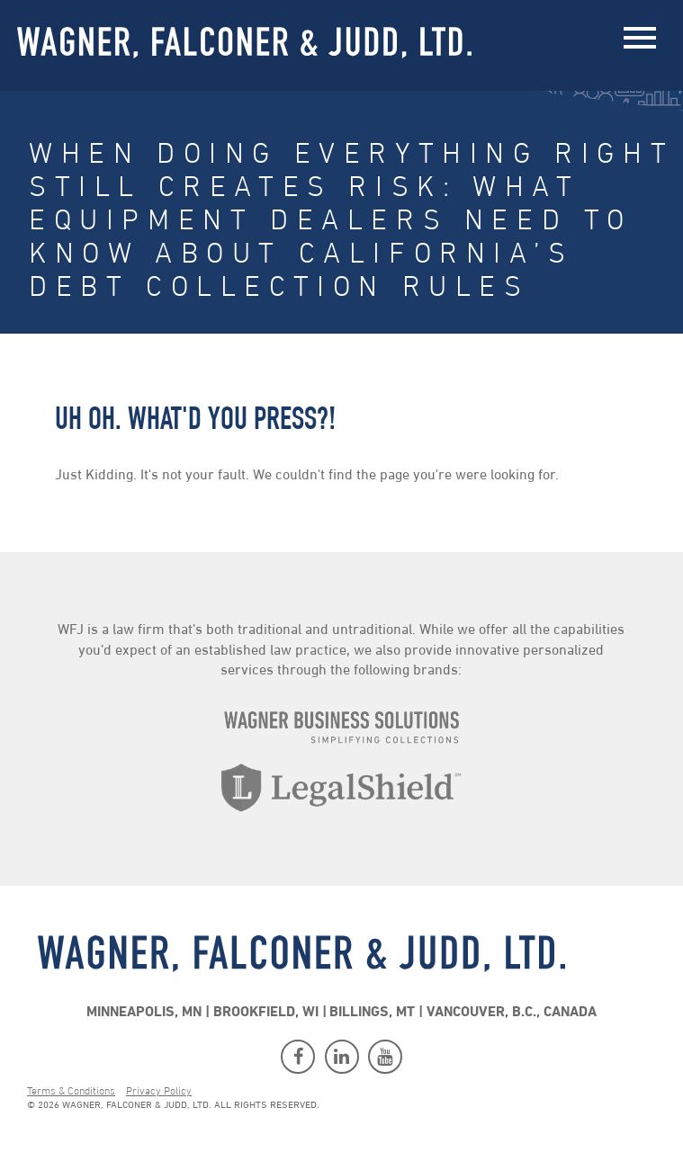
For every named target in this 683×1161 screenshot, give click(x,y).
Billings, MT (372, 1012)
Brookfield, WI (266, 1012)
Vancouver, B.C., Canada (512, 1012)
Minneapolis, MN (144, 1012)
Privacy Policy (159, 1091)
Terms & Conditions (71, 1091)
